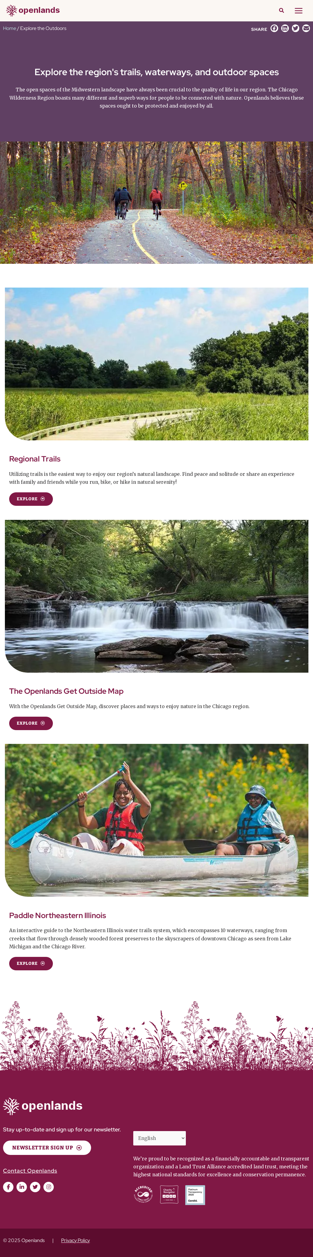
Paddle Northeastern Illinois (57, 915)
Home (9, 28)
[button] (282, 11)
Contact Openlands (30, 1170)
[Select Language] (159, 1138)
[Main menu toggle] (299, 10)
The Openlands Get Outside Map (66, 691)
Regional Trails (35, 459)
